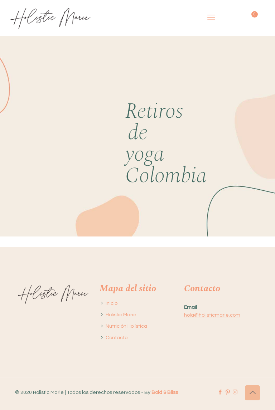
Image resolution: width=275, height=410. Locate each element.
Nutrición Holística (126, 326)
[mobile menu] (211, 18)
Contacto (116, 337)
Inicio (111, 303)
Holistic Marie (121, 314)
